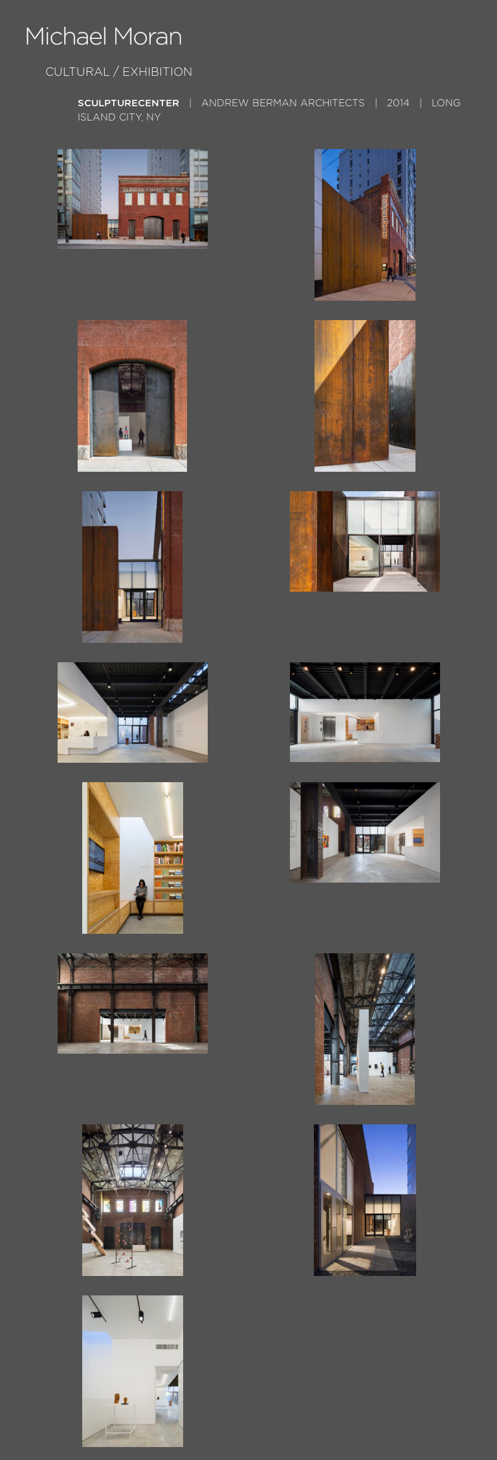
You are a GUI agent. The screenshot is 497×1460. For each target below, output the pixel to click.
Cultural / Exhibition (118, 72)
